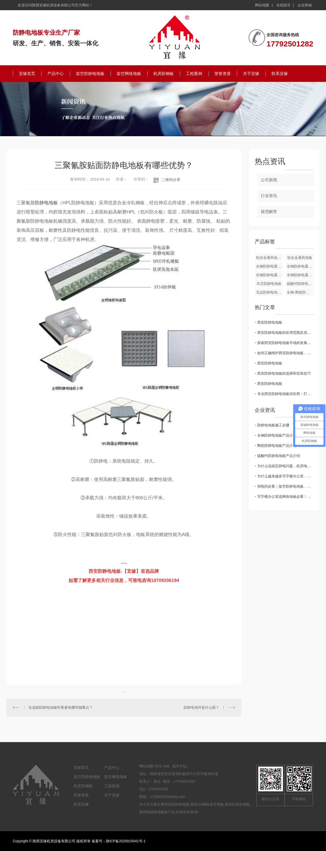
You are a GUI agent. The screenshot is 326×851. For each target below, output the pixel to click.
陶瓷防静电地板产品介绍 (276, 445)
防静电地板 (46, 202)
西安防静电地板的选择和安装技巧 (284, 373)
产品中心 (55, 73)
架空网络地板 (129, 73)
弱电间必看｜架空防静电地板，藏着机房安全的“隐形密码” (285, 486)
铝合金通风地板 (299, 258)
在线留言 (283, 5)
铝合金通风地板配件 (269, 258)
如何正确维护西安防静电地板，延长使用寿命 (285, 353)
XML (166, 766)
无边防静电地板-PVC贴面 (269, 292)
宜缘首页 (27, 73)
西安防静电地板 (269, 322)
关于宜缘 (251, 73)
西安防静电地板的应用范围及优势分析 (285, 333)
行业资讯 (269, 196)
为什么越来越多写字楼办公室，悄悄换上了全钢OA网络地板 (285, 476)
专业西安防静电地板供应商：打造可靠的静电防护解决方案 (285, 394)
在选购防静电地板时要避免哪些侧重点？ (61, 707)
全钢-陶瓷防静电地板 (300, 292)
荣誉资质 (222, 73)
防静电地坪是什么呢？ (201, 707)
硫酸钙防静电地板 (300, 284)
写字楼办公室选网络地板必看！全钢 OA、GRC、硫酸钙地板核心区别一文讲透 (285, 496)
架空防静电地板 (90, 73)
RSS (158, 766)
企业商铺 (304, 5)
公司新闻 (269, 180)
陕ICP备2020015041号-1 (126, 841)
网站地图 (262, 5)
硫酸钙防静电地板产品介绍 (278, 456)
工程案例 (194, 73)
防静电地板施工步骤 (273, 425)
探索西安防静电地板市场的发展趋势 (285, 343)
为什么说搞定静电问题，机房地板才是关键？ (285, 466)
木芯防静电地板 (268, 284)
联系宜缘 (279, 73)
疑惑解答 (269, 211)
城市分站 (179, 766)
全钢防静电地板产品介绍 (276, 435)
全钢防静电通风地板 (269, 266)
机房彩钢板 (163, 73)
